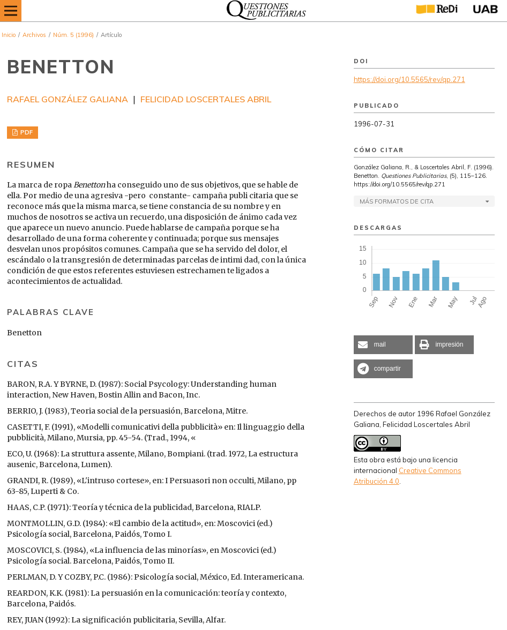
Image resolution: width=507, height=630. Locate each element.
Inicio (9, 35)
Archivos (34, 35)
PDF (26, 132)
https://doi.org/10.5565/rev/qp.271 (409, 79)
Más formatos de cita (397, 201)
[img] (263, 10)
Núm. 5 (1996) (73, 35)
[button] (383, 344)
